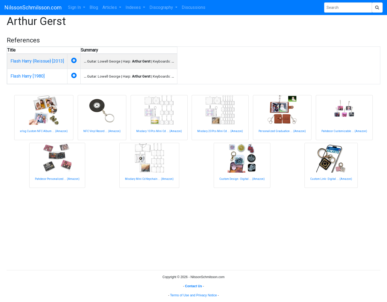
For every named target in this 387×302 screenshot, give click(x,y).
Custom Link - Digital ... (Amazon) (331, 178)
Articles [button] (110, 7)
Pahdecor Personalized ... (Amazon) (57, 178)
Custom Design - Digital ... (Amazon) (242, 178)
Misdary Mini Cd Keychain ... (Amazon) (149, 178)
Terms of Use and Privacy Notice (193, 295)
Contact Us (193, 286)
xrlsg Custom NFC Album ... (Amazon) (44, 131)
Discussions (193, 7)
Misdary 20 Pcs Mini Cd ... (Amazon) (220, 131)
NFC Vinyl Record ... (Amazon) (102, 131)
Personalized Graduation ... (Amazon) (282, 131)
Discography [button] (161, 7)
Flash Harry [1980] (27, 76)
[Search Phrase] (348, 7)
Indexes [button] (134, 7)
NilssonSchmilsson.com (33, 7)
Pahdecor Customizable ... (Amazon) (344, 131)
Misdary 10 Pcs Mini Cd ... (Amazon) (159, 131)
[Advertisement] (168, 228)
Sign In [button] (75, 7)
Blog (93, 7)
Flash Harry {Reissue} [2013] (37, 61)
